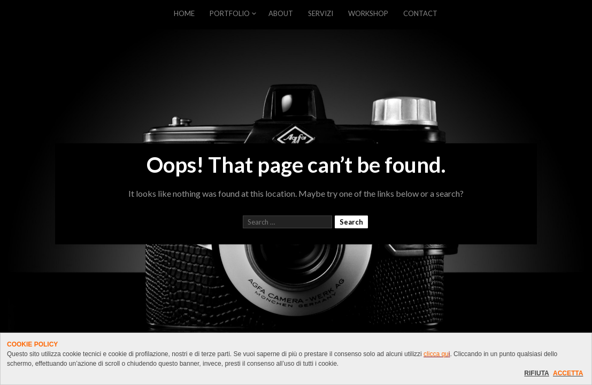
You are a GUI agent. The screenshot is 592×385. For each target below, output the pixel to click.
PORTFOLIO (230, 13)
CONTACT (420, 13)
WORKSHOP (368, 13)
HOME (184, 13)
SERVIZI (320, 13)
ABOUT (280, 13)
